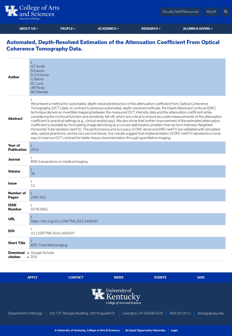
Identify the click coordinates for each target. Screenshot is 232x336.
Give (200, 277)
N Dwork (37, 71)
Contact (76, 277)
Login (174, 330)
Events (160, 277)
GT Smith (38, 66)
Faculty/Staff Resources (180, 12)
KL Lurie (37, 83)
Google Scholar (42, 253)
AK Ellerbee (39, 92)
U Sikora (37, 79)
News (118, 277)
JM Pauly (38, 88)
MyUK (211, 12)
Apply (33, 277)
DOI (34, 257)
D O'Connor (40, 75)
